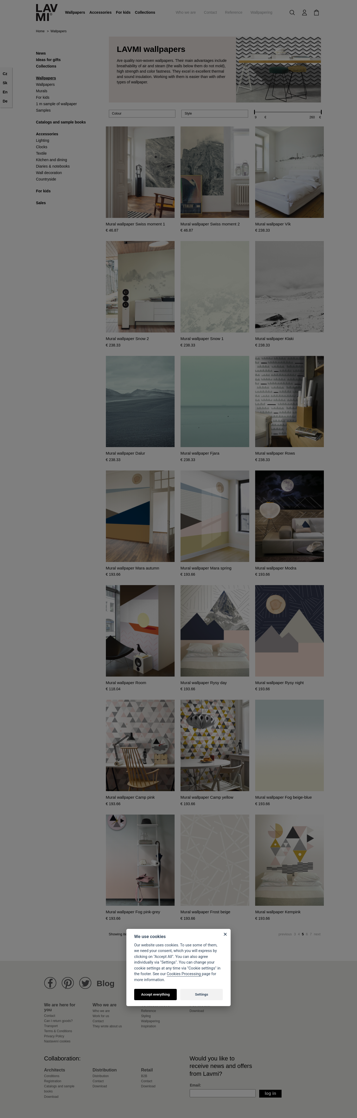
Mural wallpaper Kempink (277, 912)
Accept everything (155, 994)
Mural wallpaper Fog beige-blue (283, 797)
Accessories (100, 12)
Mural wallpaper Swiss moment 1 (135, 224)
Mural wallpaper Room (126, 683)
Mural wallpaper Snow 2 (127, 339)
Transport (51, 1026)
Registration (52, 1081)
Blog (106, 983)
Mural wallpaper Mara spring (206, 568)
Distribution (101, 1076)
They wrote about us (107, 1026)
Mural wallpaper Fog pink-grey (133, 912)
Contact (210, 12)
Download (197, 1011)
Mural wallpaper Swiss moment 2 (210, 224)
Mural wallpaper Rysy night (279, 683)
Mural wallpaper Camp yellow (207, 797)
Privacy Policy (54, 1036)
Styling (146, 1016)
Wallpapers (75, 12)
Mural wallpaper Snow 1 (202, 339)
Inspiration (148, 1026)
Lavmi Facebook (50, 983)
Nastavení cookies (57, 1041)
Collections (145, 12)
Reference (233, 12)
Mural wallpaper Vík (273, 224)
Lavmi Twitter (85, 983)
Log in (270, 1093)
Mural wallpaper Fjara (200, 453)
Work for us (101, 1016)
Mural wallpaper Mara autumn (132, 568)
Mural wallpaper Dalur (125, 453)
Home (40, 31)
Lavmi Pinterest (68, 983)
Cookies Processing (184, 974)
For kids (123, 12)
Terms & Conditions (58, 1031)
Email (195, 1085)
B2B (144, 1076)
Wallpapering (261, 12)
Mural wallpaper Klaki (274, 339)
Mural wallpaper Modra (275, 568)
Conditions (52, 1076)
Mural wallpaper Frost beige (205, 912)
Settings (201, 994)
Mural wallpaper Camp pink (130, 797)
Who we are (186, 12)
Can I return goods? (58, 1021)
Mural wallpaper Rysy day (204, 683)
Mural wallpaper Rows (275, 453)
